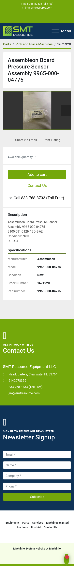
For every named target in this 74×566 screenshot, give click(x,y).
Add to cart (37, 174)
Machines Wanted (57, 522)
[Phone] (37, 486)
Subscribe (37, 497)
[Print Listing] (51, 140)
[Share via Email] (25, 140)
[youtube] (37, 16)
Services (37, 522)
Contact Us (37, 185)
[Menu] (55, 31)
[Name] (37, 465)
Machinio (55, 548)
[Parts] (7, 44)
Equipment (12, 522)
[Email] (37, 454)
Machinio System (24, 548)
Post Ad (36, 527)
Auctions (22, 527)
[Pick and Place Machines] (34, 44)
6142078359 (17, 381)
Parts (25, 522)
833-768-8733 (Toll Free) (38, 3)
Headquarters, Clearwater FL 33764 (32, 374)
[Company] (37, 475)
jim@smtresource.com (38, 7)
